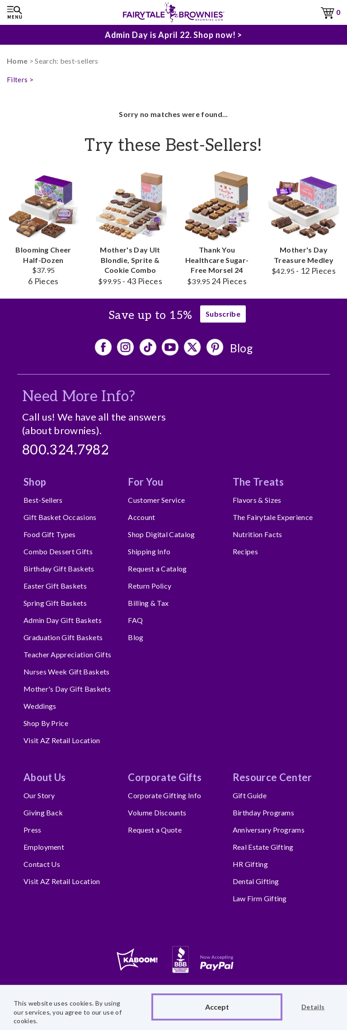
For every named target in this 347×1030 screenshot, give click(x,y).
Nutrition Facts (257, 534)
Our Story (39, 795)
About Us (44, 777)
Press (32, 829)
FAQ (135, 620)
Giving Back (43, 812)
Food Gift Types (49, 534)
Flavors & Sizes (257, 500)
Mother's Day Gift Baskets (67, 688)
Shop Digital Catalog (161, 534)
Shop (34, 482)
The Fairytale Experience (273, 517)
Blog (241, 348)
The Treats (258, 482)
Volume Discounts (157, 812)
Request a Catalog (157, 568)
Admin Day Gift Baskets (62, 620)
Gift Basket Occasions (60, 517)
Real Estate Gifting (263, 847)
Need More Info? (79, 396)
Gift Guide (250, 795)
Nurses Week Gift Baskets (66, 671)
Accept (217, 1006)
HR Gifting (250, 864)
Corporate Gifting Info (164, 795)
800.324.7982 (65, 450)
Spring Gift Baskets (55, 603)
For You (145, 482)
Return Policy (149, 585)
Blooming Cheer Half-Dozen (43, 227)
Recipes (245, 551)
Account (141, 517)
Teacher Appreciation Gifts (67, 654)
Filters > (20, 79)
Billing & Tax (148, 603)
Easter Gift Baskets (55, 585)
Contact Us (41, 864)
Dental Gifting (256, 881)
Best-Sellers (43, 500)
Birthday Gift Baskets (58, 568)
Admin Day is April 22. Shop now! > (174, 35)
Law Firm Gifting (260, 898)
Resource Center (272, 777)
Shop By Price (45, 723)
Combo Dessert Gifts (58, 551)
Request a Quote (155, 829)
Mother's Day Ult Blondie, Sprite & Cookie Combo (130, 227)
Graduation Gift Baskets (63, 637)
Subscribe (223, 313)
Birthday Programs (263, 812)
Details (312, 1007)
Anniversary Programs (269, 829)
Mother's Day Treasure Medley (303, 222)
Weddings (39, 706)
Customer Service (156, 500)
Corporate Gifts (165, 777)
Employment (43, 847)
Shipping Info (149, 551)
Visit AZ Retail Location (61, 740)
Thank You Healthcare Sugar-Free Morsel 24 (216, 227)
